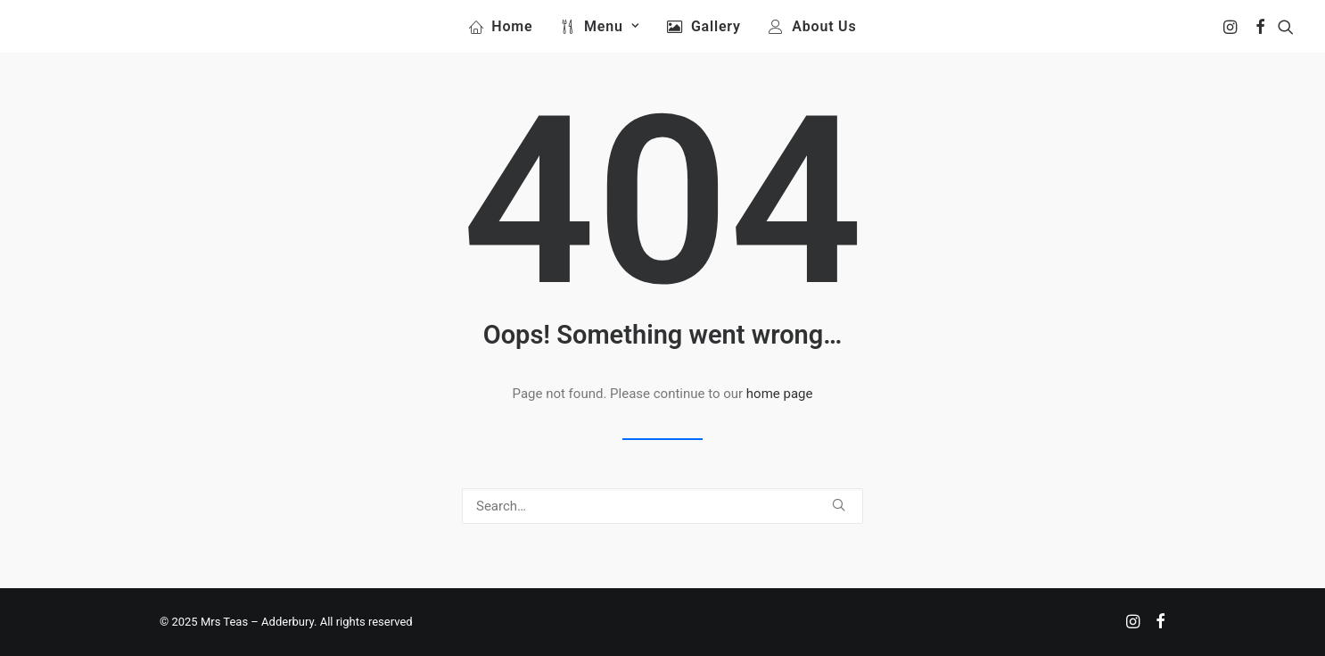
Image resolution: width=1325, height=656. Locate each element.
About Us (824, 26)
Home (511, 26)
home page (779, 394)
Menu (611, 26)
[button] (1232, 26)
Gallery (716, 26)
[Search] (662, 506)
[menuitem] (501, 26)
